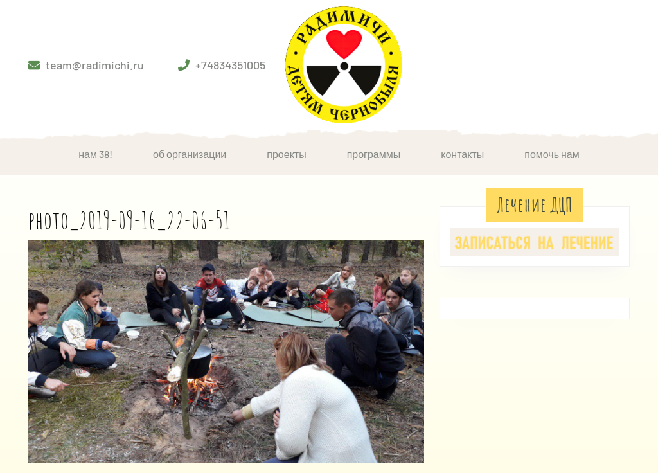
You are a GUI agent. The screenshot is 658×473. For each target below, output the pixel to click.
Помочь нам (552, 154)
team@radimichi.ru (95, 65)
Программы (374, 154)
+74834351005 (230, 65)
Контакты (462, 154)
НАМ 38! (95, 154)
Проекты (286, 154)
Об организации (189, 154)
